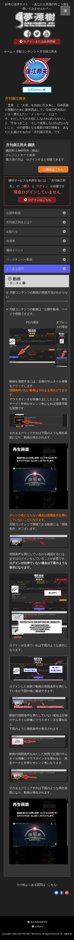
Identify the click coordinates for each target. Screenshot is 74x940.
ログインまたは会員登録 (37, 41)
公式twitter (36, 89)
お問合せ (37, 926)
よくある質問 (15, 268)
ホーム (8, 51)
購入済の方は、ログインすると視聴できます (35, 159)
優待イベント (15, 250)
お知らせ (12, 231)
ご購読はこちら (53, 169)
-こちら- (52, 884)
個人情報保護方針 (38, 922)
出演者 (10, 240)
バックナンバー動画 (19, 259)
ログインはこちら (37, 199)
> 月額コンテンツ (24, 51)
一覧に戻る (16, 283)
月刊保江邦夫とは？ (19, 222)
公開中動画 (13, 213)
